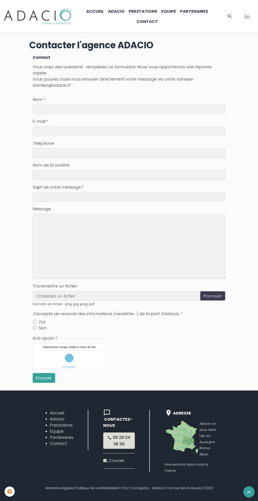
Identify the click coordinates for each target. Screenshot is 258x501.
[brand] (37, 16)
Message (42, 209)
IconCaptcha (68, 367)
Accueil (95, 11)
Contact (147, 21)
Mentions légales (59, 488)
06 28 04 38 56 (119, 441)
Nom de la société (51, 165)
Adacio (57, 419)
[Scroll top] (249, 492)
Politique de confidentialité (97, 488)
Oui (42, 322)
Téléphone (43, 143)
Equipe (168, 11)
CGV (124, 488)
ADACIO (116, 11)
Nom (37, 99)
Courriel (116, 460)
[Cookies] (10, 491)
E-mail (39, 121)
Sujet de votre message (57, 187)
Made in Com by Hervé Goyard (177, 488)
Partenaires (194, 11)
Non (43, 328)
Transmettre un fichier (55, 286)
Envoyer (44, 378)
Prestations (143, 11)
